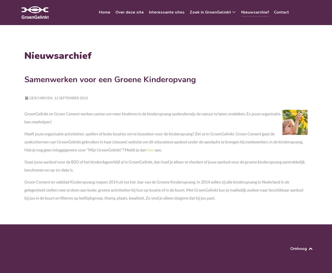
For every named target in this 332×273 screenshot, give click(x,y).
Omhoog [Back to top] (301, 248)
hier (150, 150)
